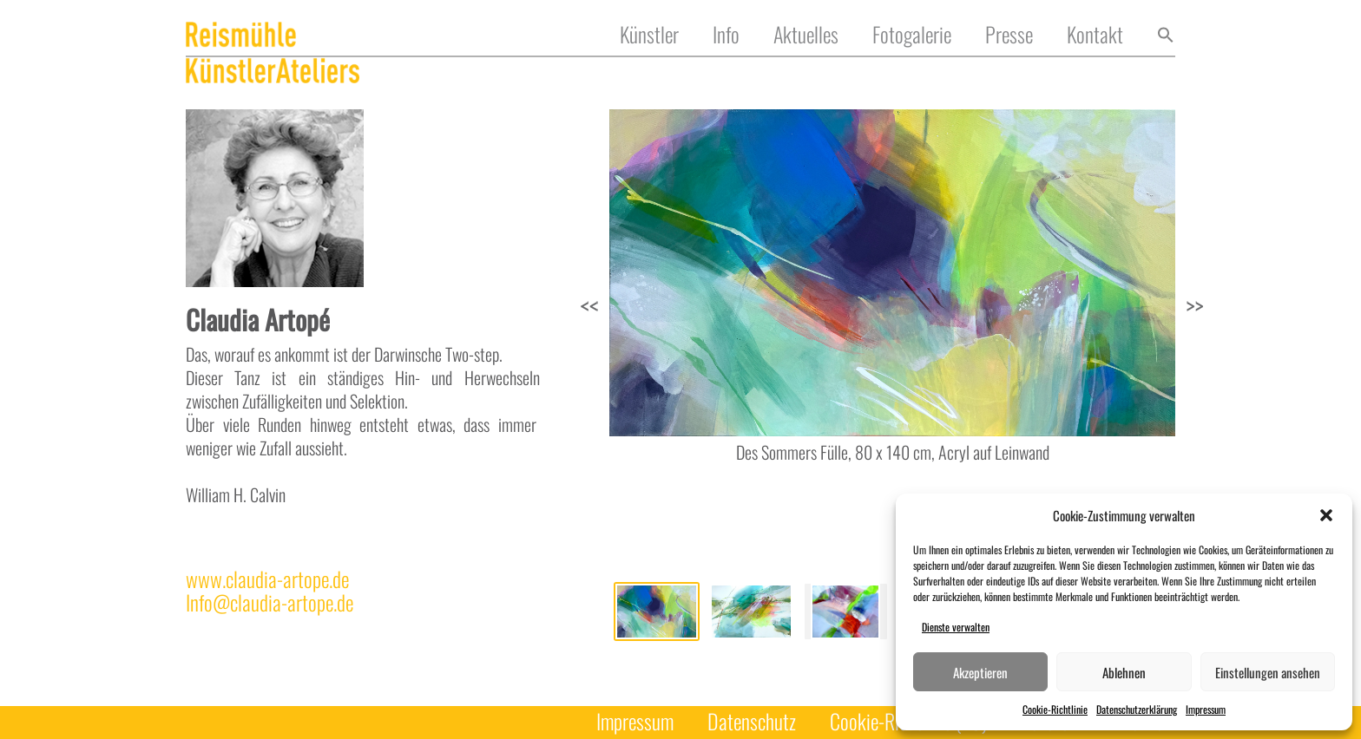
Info (726, 35)
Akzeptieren (980, 672)
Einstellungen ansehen (1267, 672)
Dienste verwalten (956, 626)
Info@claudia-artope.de (269, 602)
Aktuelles (805, 35)
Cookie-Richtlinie (1055, 709)
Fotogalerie (911, 35)
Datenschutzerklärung (1136, 709)
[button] (1326, 515)
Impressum (1206, 709)
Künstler (649, 35)
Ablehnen (1124, 672)
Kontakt (1095, 35)
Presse (1009, 35)
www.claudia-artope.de (267, 579)
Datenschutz (751, 722)
